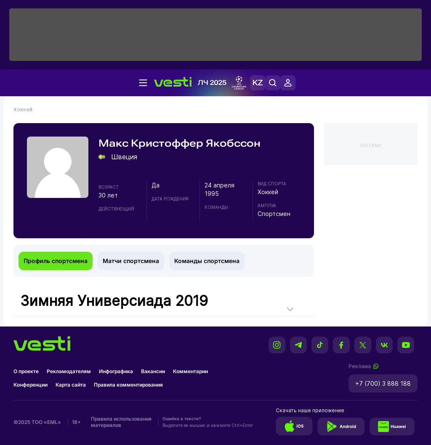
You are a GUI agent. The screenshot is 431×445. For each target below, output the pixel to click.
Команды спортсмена (206, 260)
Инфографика (116, 371)
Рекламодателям (69, 371)
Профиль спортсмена (56, 260)
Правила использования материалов (121, 422)
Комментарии (190, 371)
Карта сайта (71, 385)
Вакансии (153, 371)
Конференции (30, 385)
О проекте (26, 371)
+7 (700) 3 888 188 (383, 383)
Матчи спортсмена (131, 260)
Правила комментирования (128, 385)
